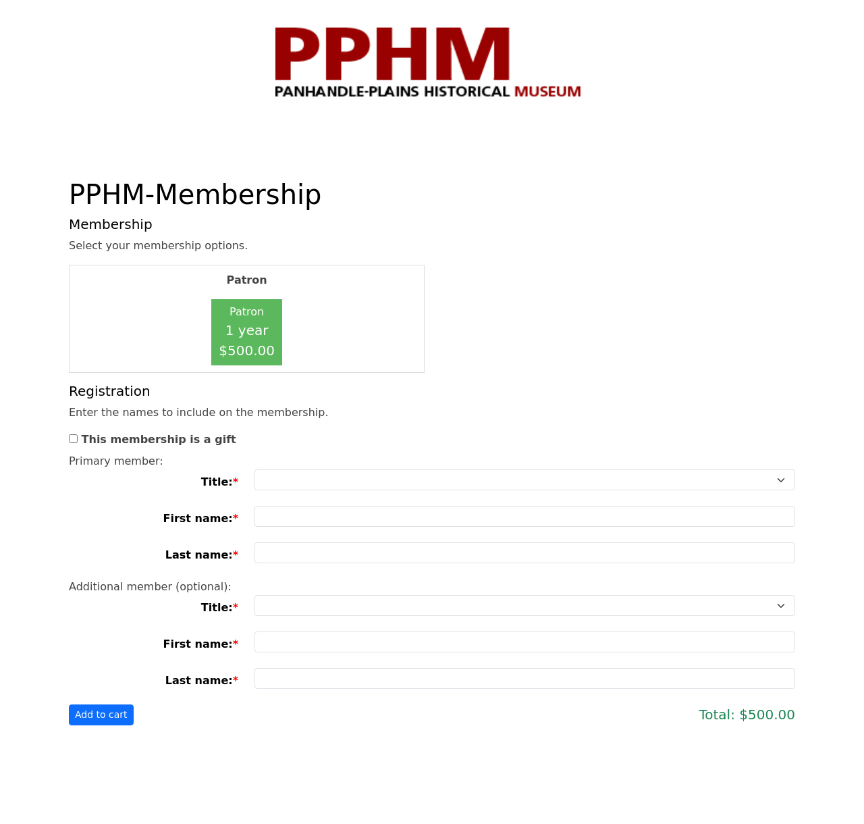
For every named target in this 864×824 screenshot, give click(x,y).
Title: (217, 481)
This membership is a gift (159, 439)
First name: (197, 518)
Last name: (199, 554)
